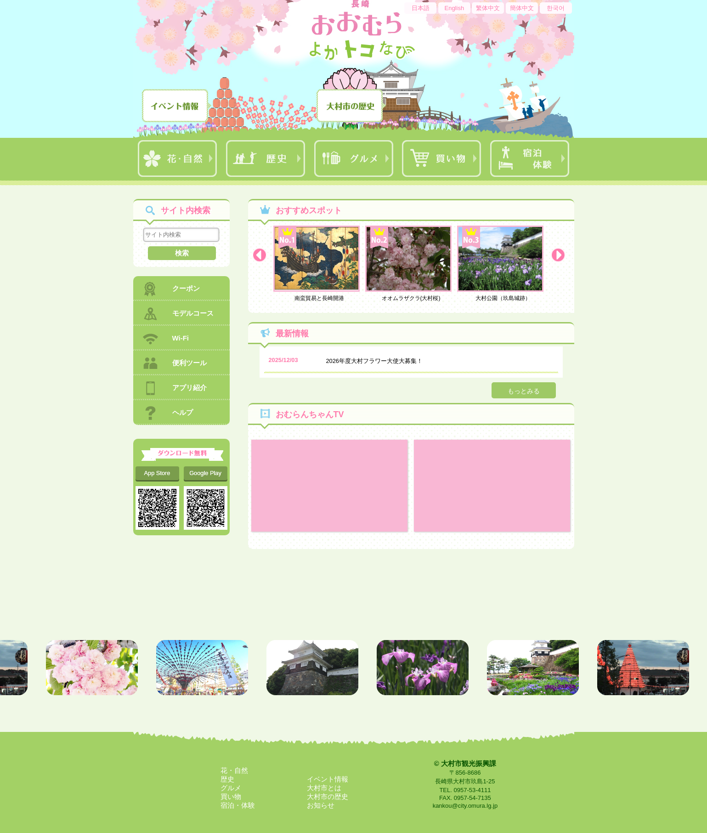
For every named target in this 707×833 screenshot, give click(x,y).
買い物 (231, 796)
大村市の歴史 (327, 796)
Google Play (205, 473)
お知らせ (320, 805)
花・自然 (234, 770)
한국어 (556, 8)
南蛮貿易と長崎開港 (319, 263)
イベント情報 (327, 779)
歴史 (227, 779)
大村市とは (324, 788)
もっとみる (524, 391)
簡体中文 (522, 8)
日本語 (421, 8)
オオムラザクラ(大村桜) (411, 263)
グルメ (231, 788)
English (454, 8)
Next (560, 257)
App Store (157, 473)
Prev (261, 257)
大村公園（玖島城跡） (503, 263)
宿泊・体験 (238, 805)
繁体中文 (488, 8)
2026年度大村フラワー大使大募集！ (374, 360)
